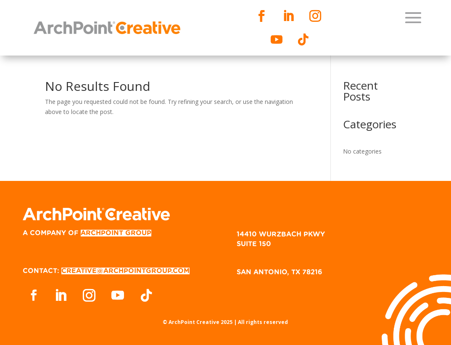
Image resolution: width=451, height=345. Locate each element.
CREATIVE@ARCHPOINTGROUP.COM (125, 271)
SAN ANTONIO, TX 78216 (279, 272)
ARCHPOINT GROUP (116, 233)
